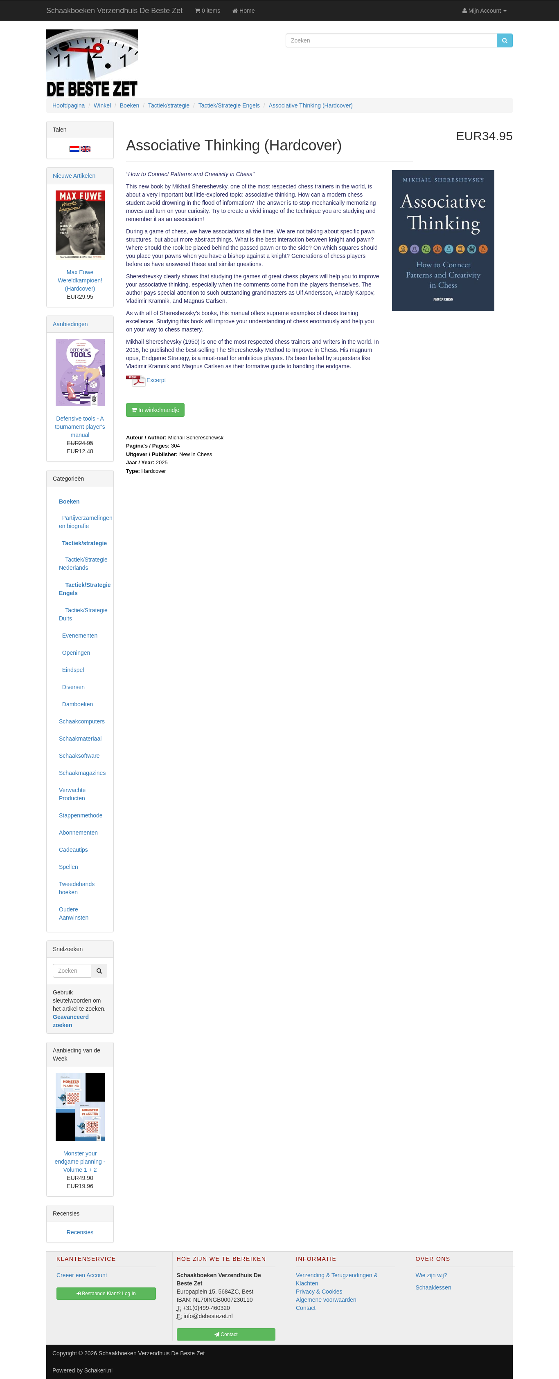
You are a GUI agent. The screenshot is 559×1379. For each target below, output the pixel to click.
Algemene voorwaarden (326, 1299)
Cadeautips (73, 849)
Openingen (74, 652)
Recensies (80, 1232)
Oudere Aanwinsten (73, 913)
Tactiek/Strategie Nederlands (83, 563)
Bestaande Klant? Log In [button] (106, 1293)
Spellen (68, 867)
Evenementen (78, 635)
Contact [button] (226, 1334)
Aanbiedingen (70, 324)
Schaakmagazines (82, 773)
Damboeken (76, 704)
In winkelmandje (155, 410)
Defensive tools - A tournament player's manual (80, 426)
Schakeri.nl (98, 1370)
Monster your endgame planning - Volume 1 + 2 (80, 1161)
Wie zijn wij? (431, 1275)
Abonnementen (78, 832)
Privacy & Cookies (319, 1291)
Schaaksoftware (79, 755)
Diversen (72, 687)
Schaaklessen (433, 1287)
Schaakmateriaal (80, 738)
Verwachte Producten (72, 794)
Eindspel (71, 670)
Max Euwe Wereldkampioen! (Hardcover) (80, 280)
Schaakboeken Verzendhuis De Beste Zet (114, 11)
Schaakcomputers (82, 721)
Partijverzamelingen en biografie (83, 522)
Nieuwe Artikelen (74, 175)
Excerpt (156, 379)
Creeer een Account (81, 1275)
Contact (306, 1308)
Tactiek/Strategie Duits (83, 614)
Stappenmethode (81, 815)
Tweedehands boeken (77, 888)
